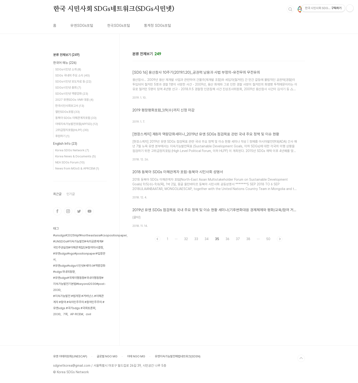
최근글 (57, 194)
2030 (57, 314)
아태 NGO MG (136, 356)
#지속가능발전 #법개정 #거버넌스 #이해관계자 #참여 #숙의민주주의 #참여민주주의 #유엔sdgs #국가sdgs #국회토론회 (78, 302)
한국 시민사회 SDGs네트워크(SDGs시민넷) (113, 9)
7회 (65, 314)
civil (88, 314)
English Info (65, 143)
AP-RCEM (76, 314)
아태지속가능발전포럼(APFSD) (76, 124)
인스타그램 (68, 211)
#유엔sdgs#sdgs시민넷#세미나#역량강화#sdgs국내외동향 (79, 268)
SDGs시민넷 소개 (68, 69)
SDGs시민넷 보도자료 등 (73, 81)
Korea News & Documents (75, 156)
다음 (279, 239)
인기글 (70, 194)
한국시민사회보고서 (69, 105)
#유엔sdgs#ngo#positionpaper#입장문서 (79, 256)
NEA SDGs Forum (70, 162)
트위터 (79, 211)
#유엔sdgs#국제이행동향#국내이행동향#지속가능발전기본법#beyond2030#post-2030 (79, 284)
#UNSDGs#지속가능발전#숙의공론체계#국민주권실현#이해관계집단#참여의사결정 (78, 244)
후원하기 (62, 136)
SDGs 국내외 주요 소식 (72, 75)
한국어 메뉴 (64, 63)
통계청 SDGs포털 (157, 25)
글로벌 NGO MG (107, 356)
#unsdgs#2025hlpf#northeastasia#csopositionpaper (90, 235)
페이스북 (57, 211)
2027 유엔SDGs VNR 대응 (74, 99)
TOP (301, 358)
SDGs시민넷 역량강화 (71, 93)
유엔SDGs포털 (81, 25)
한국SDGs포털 (118, 25)
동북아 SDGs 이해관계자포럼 (75, 118)
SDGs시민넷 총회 (68, 87)
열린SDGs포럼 (67, 112)
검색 (290, 9)
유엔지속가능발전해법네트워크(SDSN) (177, 356)
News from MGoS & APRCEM (77, 168)
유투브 (89, 211)
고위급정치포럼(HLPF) (72, 130)
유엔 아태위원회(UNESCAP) (70, 356)
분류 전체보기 (66, 55)
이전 (157, 239)
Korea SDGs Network (72, 150)
